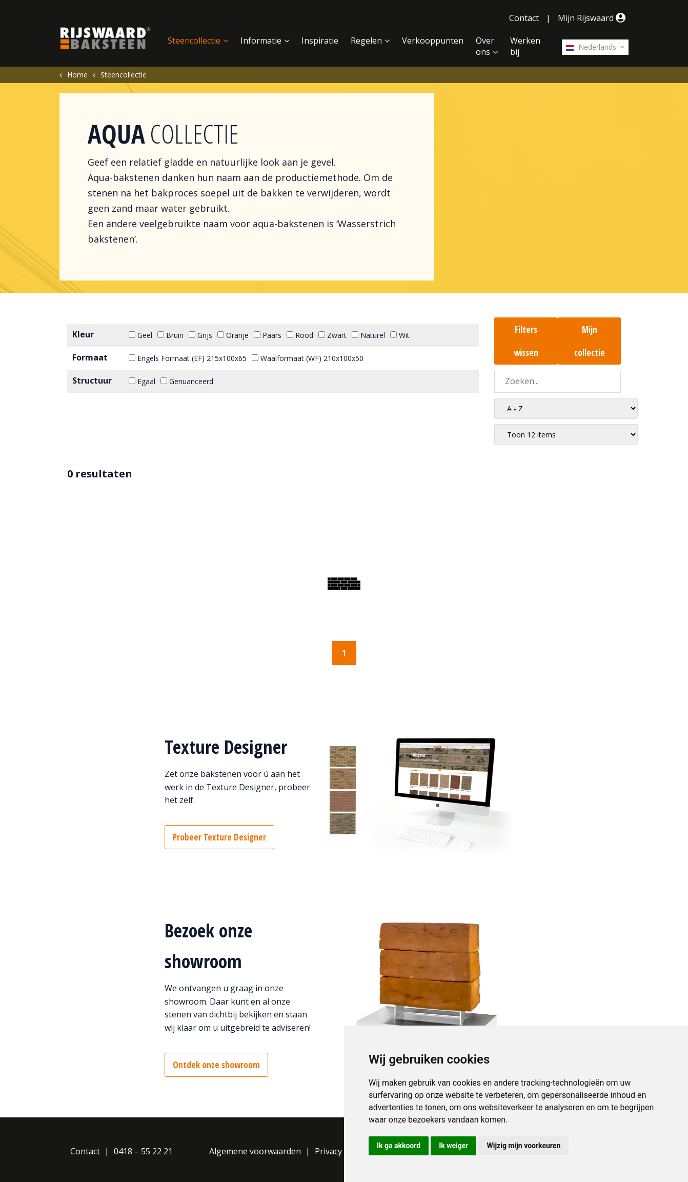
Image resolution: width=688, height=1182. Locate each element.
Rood (300, 335)
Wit (400, 335)
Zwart (332, 335)
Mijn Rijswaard (593, 18)
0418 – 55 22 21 (143, 1151)
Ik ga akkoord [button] (398, 1145)
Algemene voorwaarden (255, 1151)
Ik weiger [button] (453, 1145)
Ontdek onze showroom (216, 1065)
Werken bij (525, 46)
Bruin (170, 335)
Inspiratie (319, 40)
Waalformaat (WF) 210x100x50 (307, 358)
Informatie (260, 40)
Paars (267, 335)
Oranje (233, 335)
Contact (524, 18)
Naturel (368, 335)
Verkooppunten (432, 40)
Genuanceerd (186, 381)
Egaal (142, 381)
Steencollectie (194, 40)
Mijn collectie (589, 341)
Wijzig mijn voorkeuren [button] (523, 1145)
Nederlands (591, 47)
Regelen (366, 40)
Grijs (200, 335)
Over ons (485, 46)
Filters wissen (526, 341)
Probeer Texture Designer (219, 837)
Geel (140, 335)
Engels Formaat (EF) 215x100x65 (188, 358)
